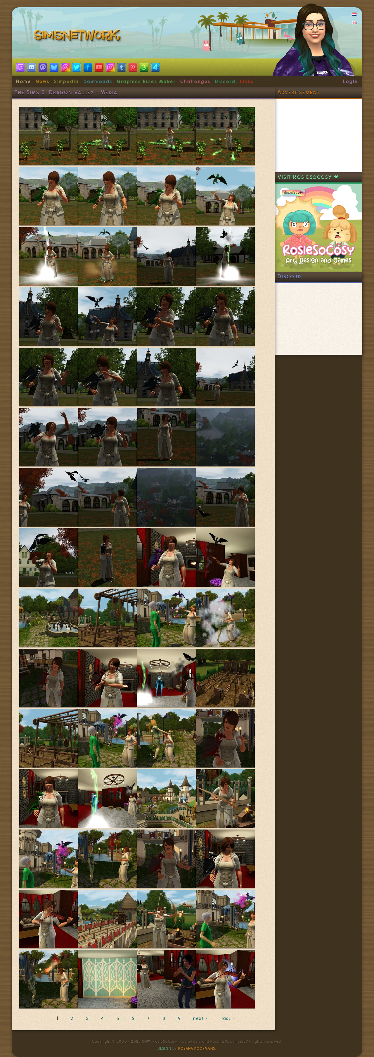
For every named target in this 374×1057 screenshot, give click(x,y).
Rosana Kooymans (196, 1048)
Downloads (98, 81)
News (42, 81)
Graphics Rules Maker (146, 81)
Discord (225, 81)
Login (350, 81)
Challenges (195, 81)
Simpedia (66, 81)
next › (201, 1018)
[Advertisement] (318, 135)
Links (247, 81)
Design (164, 1048)
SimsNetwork (78, 36)
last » (229, 1018)
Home (23, 81)
